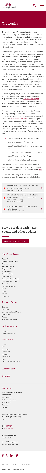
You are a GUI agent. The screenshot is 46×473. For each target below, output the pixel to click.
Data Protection (25, 464)
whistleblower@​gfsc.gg (10, 444)
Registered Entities (8, 269)
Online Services (10, 326)
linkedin (11, 455)
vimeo (16, 455)
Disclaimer (5, 464)
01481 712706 (8, 426)
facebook (2, 455)
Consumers (7, 339)
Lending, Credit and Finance (11, 312)
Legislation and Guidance (11, 281)
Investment (6, 314)
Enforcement (6, 276)
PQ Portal (5, 331)
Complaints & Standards (10, 279)
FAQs (4, 359)
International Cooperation (11, 261)
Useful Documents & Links (11, 362)
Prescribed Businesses (10, 319)
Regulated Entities (8, 266)
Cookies (6, 375)
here (40, 169)
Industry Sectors (10, 302)
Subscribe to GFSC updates (14, 241)
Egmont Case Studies (19, 118)
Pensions (5, 354)
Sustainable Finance (9, 286)
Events (4, 289)
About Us (5, 259)
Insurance (5, 309)
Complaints (6, 357)
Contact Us (5, 296)
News (4, 291)
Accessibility (8, 368)
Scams (4, 344)
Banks (4, 347)
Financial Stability (8, 264)
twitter (7, 455)
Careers (4, 294)
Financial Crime (7, 274)
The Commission (10, 254)
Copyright (14, 464)
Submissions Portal (8, 334)
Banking (5, 307)
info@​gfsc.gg (8, 428)
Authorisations (7, 271)
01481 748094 (7, 438)
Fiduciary (5, 317)
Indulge (22, 469)
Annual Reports (7, 284)
